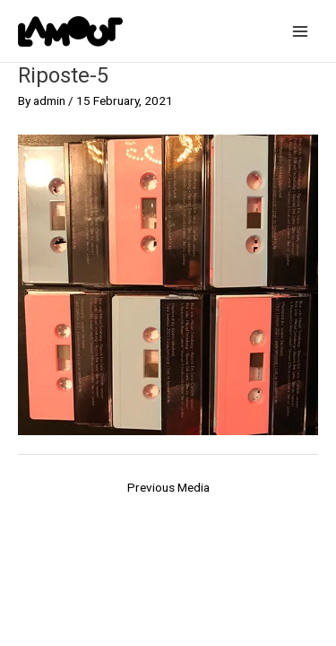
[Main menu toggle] (300, 31)
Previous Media (168, 487)
